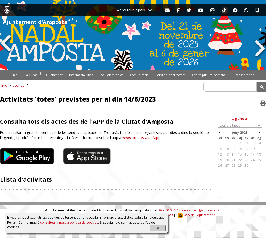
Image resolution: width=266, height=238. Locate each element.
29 (240, 165)
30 (246, 165)
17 (253, 154)
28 (233, 165)
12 (220, 154)
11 (259, 149)
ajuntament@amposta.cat (201, 210)
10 (253, 149)
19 (220, 160)
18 (259, 154)
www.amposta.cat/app (141, 137)
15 (240, 154)
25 (259, 160)
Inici (4, 85)
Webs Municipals (134, 10)
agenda (18, 85)
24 (253, 160)
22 (240, 160)
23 (246, 160)
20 (227, 160)
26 (220, 165)
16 (246, 154)
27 (227, 165)
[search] (231, 86)
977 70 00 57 (168, 210)
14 (233, 154)
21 (233, 160)
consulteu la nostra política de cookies (69, 222)
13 (227, 154)
